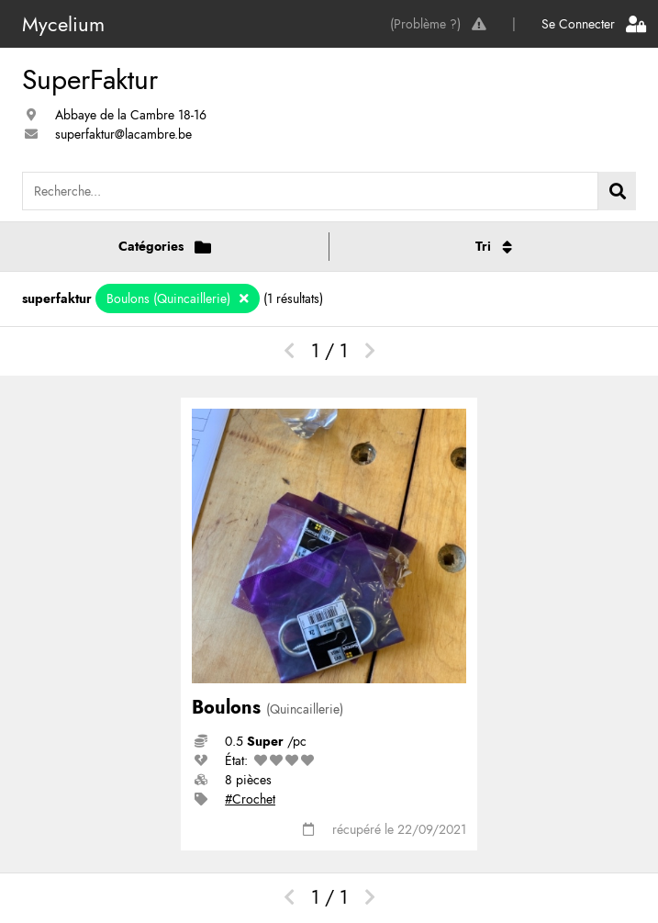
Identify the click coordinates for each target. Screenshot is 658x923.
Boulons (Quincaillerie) (170, 298)
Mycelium (63, 24)
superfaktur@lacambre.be (123, 134)
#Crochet (250, 799)
